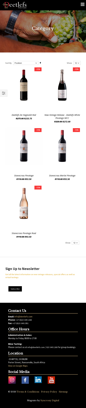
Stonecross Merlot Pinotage (62, 175)
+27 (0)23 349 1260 (24, 320)
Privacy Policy (49, 391)
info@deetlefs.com (23, 316)
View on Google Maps (18, 365)
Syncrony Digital (49, 400)
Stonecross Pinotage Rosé (24, 233)
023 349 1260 (51, 347)
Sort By (8, 63)
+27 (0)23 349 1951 (21, 323)
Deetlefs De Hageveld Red (24, 114)
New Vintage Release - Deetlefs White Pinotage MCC (62, 116)
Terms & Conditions (28, 391)
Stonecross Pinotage (24, 175)
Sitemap (63, 391)
